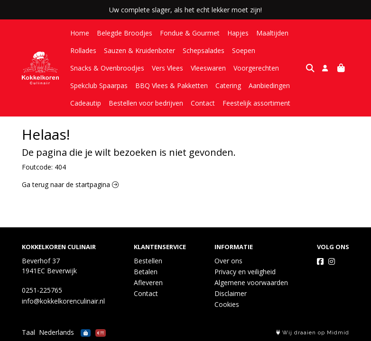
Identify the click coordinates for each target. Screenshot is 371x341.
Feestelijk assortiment (256, 103)
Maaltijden (272, 32)
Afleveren (148, 282)
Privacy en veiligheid (245, 271)
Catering (228, 85)
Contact (203, 103)
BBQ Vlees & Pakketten (171, 85)
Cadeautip (85, 103)
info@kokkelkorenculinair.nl (63, 300)
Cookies (226, 304)
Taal (28, 332)
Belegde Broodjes (124, 32)
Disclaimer (230, 293)
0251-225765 (42, 290)
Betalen (146, 271)
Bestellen (148, 260)
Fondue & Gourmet (190, 32)
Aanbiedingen (269, 85)
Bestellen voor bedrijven (146, 103)
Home (79, 32)
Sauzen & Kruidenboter (139, 50)
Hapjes (238, 32)
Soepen (243, 50)
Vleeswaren (208, 67)
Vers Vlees (167, 67)
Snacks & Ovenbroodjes (107, 67)
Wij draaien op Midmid (312, 333)
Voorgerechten (256, 67)
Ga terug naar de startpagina (70, 184)
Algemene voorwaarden (251, 282)
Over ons (228, 260)
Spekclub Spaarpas (99, 85)
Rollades (83, 50)
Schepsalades (203, 50)
